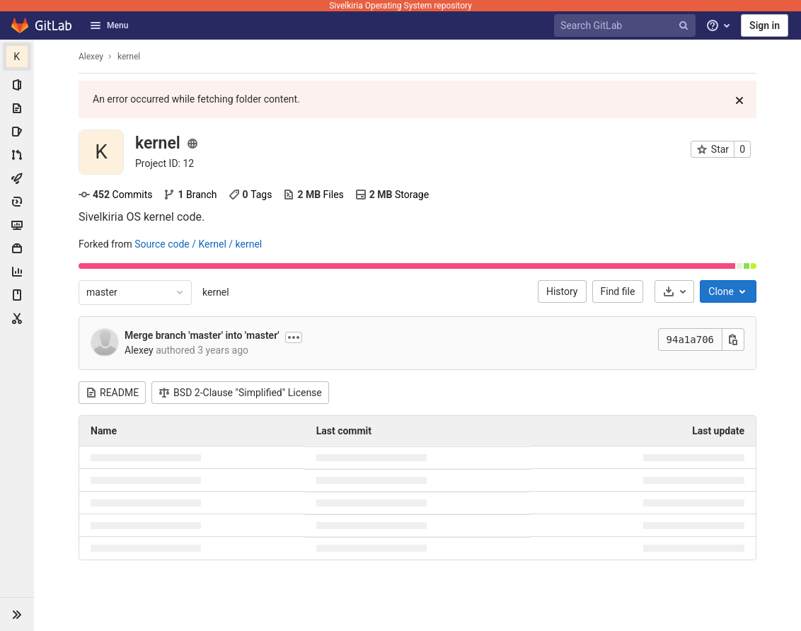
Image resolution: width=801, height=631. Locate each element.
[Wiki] (17, 295)
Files (313, 194)
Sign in (764, 25)
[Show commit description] (293, 337)
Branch (190, 194)
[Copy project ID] (164, 163)
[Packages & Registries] (17, 248)
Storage (392, 194)
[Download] (674, 291)
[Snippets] (17, 318)
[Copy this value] (733, 339)
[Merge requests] (17, 155)
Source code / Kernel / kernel (198, 244)
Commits (115, 194)
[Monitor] (17, 225)
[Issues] (17, 131)
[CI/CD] (17, 178)
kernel (215, 292)
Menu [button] (109, 25)
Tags (250, 194)
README (112, 392)
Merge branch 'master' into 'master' (202, 335)
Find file (618, 291)
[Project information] (17, 85)
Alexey (91, 57)
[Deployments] (17, 201)
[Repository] (17, 108)
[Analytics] (17, 271)
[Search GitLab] (626, 26)
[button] (17, 614)
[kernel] (17, 56)
